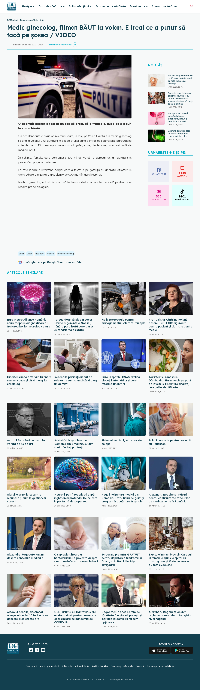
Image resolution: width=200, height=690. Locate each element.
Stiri (42, 20)
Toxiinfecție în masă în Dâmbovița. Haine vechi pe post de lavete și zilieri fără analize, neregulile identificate (170, 382)
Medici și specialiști (49, 666)
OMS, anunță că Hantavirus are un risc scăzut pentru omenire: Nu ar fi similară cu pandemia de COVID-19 (76, 617)
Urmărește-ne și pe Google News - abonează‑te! (52, 262)
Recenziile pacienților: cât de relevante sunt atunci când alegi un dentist (75, 380)
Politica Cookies (100, 666)
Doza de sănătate (29, 20)
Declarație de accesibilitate (160, 666)
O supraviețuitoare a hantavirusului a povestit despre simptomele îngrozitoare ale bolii (76, 558)
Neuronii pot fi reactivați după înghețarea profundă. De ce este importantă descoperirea (75, 498)
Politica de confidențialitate (75, 666)
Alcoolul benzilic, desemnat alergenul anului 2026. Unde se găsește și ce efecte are (27, 615)
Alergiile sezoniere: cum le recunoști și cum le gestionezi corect (26, 498)
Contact (140, 666)
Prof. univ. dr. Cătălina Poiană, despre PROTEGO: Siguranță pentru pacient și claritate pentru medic (171, 325)
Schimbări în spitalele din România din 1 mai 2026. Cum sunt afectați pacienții (73, 444)
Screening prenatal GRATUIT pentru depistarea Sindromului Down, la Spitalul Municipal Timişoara (121, 560)
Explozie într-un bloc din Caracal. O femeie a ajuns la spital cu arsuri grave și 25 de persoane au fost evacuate (170, 560)
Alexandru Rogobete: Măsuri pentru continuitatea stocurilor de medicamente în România (169, 498)
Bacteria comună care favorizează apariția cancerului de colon (179, 134)
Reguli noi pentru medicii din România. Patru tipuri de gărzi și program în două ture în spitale (122, 498)
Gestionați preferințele (122, 666)
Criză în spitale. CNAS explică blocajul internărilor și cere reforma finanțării (120, 380)
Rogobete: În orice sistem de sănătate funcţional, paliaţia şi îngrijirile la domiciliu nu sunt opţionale (121, 617)
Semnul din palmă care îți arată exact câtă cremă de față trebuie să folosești (180, 79)
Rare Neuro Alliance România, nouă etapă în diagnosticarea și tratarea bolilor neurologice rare (29, 323)
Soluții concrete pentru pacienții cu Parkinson (170, 442)
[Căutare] (191, 6)
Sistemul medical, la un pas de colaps (121, 442)
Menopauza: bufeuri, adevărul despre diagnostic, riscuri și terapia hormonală (178, 117)
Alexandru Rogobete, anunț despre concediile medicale (25, 556)
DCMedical (12, 20)
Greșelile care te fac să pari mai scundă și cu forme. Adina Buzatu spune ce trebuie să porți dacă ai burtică (180, 98)
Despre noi (31, 666)
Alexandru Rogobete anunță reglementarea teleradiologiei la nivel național (170, 615)
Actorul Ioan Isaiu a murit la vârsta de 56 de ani (26, 442)
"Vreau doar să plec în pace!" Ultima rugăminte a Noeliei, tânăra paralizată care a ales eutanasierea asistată (74, 325)
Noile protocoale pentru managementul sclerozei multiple (123, 321)
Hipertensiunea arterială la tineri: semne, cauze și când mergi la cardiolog (29, 380)
